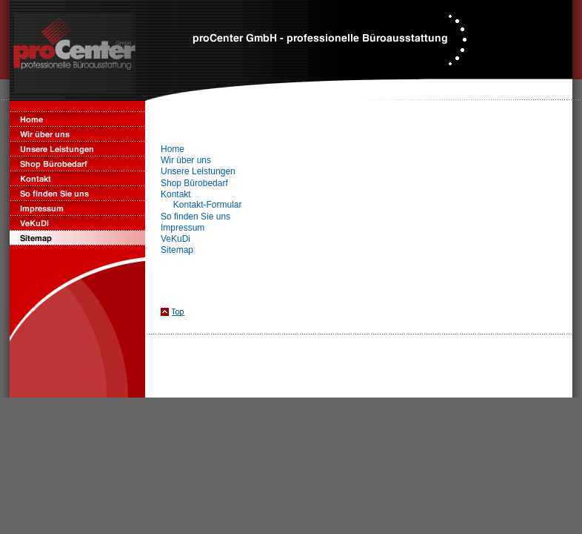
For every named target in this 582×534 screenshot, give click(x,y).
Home (172, 149)
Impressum (182, 227)
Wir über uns (186, 160)
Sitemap (177, 250)
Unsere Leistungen (198, 171)
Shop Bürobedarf (194, 183)
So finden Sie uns (195, 216)
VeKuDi (175, 239)
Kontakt (176, 194)
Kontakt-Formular (207, 205)
